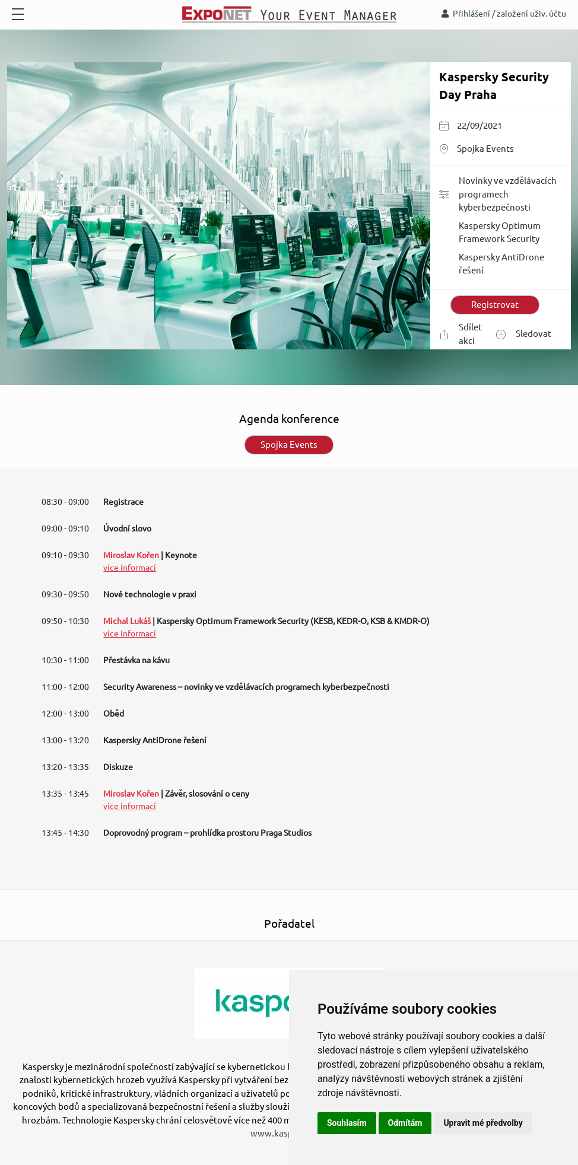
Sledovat (523, 334)
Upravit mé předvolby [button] (482, 1123)
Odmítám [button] (405, 1123)
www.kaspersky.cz (287, 1133)
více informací (129, 567)
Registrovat (495, 305)
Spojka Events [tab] (289, 445)
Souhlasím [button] (347, 1123)
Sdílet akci (460, 334)
